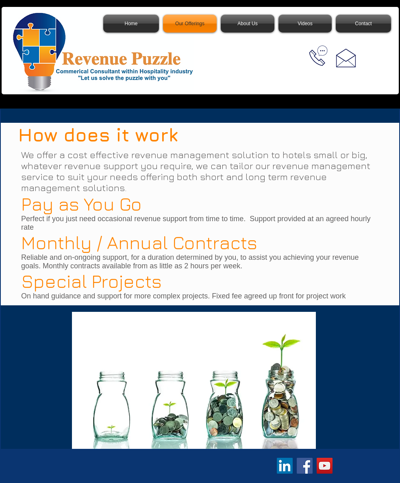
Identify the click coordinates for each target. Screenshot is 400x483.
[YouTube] (325, 466)
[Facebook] (305, 466)
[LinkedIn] (285, 466)
